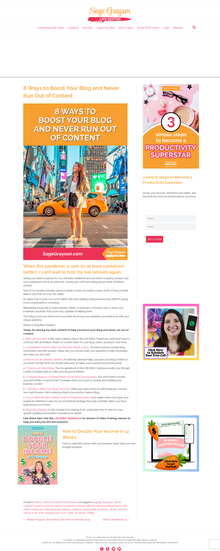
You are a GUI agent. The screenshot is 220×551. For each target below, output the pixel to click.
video (70, 512)
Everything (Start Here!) (51, 27)
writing (90, 512)
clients (117, 502)
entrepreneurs (114, 505)
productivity (89, 509)
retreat (112, 509)
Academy (73, 27)
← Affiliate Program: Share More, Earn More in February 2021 (56, 519)
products (102, 509)
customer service (52, 505)
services (122, 509)
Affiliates (177, 27)
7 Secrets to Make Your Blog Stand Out (48, 388)
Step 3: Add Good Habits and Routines (55, 502)
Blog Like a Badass (36, 409)
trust (63, 512)
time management (49, 512)
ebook (80, 505)
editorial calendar (95, 505)
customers (70, 505)
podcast (76, 509)
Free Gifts (87, 27)
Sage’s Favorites (106, 27)
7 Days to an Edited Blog (40, 368)
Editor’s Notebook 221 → (116, 519)
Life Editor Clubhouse (67, 418)
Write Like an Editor (36, 338)
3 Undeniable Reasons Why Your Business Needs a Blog (57, 347)
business (108, 502)
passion (66, 509)
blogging (96, 502)
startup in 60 (30, 512)
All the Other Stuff (147, 27)
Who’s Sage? (126, 27)
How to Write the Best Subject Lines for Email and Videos (58, 397)
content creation (32, 505)
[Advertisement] (110, 55)
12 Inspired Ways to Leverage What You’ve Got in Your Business (61, 376)
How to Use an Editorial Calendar (44, 359)
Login (166, 27)
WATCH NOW (156, 237)
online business (52, 509)
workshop (80, 512)
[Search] (194, 27)
